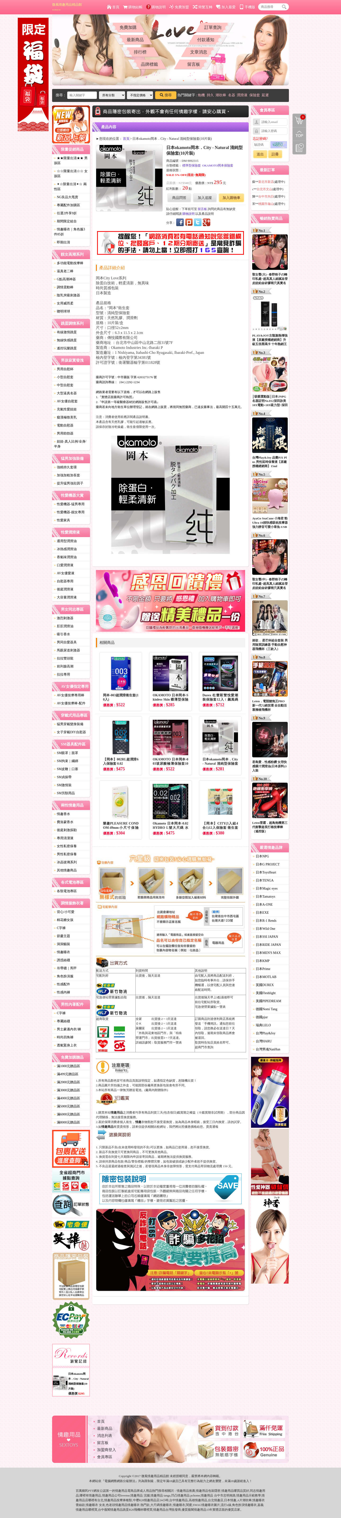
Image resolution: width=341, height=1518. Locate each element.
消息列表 (104, 1436)
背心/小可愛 (64, 912)
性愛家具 (62, 520)
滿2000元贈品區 (67, 1082)
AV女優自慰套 (66, 401)
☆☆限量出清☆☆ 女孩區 (71, 173)
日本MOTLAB (264, 977)
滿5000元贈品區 (67, 1106)
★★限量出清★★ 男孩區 (71, 160)
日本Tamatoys (264, 896)
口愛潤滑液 (63, 565)
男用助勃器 (63, 433)
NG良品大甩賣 (66, 197)
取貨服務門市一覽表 (168, 1042)
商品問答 (179, 198)
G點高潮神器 (65, 279)
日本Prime (261, 969)
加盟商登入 (106, 1450)
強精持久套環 (65, 467)
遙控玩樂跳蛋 (65, 348)
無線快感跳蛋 (65, 340)
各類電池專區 (65, 891)
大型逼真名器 (65, 393)
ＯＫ (139, 1023)
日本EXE (261, 912)
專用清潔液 (63, 838)
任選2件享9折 (65, 213)
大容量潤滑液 (65, 597)
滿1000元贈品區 (67, 1066)
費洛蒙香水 (63, 822)
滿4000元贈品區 (67, 1098)
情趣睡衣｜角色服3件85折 (69, 232)
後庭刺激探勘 (65, 830)
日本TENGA (263, 880)
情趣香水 (62, 814)
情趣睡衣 (62, 952)
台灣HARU (262, 1041)
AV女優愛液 (64, 573)
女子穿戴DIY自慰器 (70, 732)
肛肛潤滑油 (63, 626)
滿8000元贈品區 (67, 1122)
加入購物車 (231, 198)
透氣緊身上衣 (65, 1045)
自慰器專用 (63, 581)
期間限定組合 (65, 221)
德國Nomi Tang (265, 1009)
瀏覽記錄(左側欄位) (299, 147)
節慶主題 (62, 936)
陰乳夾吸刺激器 (67, 295)
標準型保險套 (191, 165)
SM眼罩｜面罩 (66, 753)
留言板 (193, 64)
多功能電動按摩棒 (68, 263)
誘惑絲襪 (62, 960)
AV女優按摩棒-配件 (69, 703)
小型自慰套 (63, 377)
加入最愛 (226, 7)
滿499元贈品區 (66, 1074)
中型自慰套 (63, 385)
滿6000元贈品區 (67, 1114)
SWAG (197, 1505)
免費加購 (128, 27)
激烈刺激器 (63, 618)
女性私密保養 (65, 846)
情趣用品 (183, 1490)
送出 (260, 154)
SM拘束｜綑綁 (66, 761)
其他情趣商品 (65, 870)
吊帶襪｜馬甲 (65, 968)
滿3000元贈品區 (67, 1090)
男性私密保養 (65, 854)
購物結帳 (133, 7)
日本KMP (261, 961)
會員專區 (104, 1457)
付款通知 (205, 39)
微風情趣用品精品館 (67, 7)
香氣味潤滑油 (65, 557)
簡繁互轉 (202, 7)
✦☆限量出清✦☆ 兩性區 (70, 186)
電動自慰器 (63, 425)
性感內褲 (62, 992)
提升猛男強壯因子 (68, 483)
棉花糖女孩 (63, 920)
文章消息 (198, 52)
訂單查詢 (212, 27)
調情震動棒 (63, 287)
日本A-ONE (263, 904)
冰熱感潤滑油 (65, 549)
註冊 (275, 154)
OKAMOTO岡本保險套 (217, 165)
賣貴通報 (212, 1126)
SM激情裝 (63, 785)
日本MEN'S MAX (267, 953)
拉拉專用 (62, 674)
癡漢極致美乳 (65, 417)
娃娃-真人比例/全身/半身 (70, 444)
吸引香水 (62, 634)
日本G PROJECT (266, 864)
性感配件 (62, 984)
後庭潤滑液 (63, 589)
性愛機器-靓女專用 (69, 512)
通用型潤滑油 (65, 541)
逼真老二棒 (63, 271)
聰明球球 (62, 311)
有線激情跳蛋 (65, 332)
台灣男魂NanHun (266, 1049)
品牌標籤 (149, 64)
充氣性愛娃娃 (65, 409)
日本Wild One (264, 928)
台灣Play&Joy (264, 1033)
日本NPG (261, 856)
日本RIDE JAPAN (267, 945)
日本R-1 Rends (265, 920)
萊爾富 (140, 1028)
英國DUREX (263, 985)
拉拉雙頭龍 (63, 658)
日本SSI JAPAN (265, 937)
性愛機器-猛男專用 (69, 504)
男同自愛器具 (65, 642)
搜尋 (166, 95)
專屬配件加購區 (67, 205)
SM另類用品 (64, 793)
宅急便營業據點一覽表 (210, 1007)
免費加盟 (179, 7)
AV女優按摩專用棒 (69, 695)
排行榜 (140, 52)
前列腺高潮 (63, 666)
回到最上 (299, 134)
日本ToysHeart (264, 872)
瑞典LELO (262, 1025)
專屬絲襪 (62, 1021)
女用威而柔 (63, 303)
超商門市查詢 (204, 1047)
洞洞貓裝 (62, 944)
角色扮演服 (63, 976)
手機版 (247, 7)
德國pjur (260, 1017)
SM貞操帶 (63, 777)
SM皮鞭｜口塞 (66, 769)
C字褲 (60, 928)
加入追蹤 (205, 198)
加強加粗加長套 (67, 475)
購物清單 (299, 117)
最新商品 (135, 39)
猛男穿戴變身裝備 (68, 724)
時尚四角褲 (63, 1037)
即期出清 (62, 242)
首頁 (113, 7)
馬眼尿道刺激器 (67, 650)
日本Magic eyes (265, 888)
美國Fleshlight (264, 993)
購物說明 (156, 7)
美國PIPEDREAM (267, 1001)
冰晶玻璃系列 (65, 862)
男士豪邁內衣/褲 (67, 1029)
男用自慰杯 (63, 369)
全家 (139, 1019)
